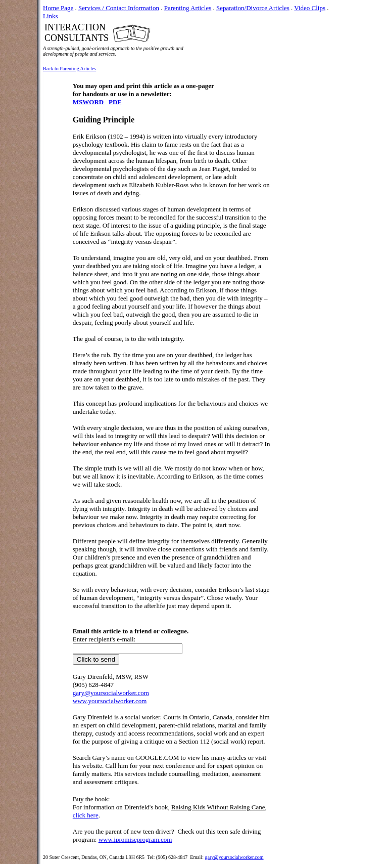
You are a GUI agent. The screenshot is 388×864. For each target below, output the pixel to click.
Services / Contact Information (118, 8)
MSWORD (88, 102)
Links (50, 16)
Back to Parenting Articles (69, 68)
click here (86, 815)
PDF (115, 102)
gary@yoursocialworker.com (234, 857)
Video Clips (309, 8)
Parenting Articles (188, 8)
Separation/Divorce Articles (252, 8)
